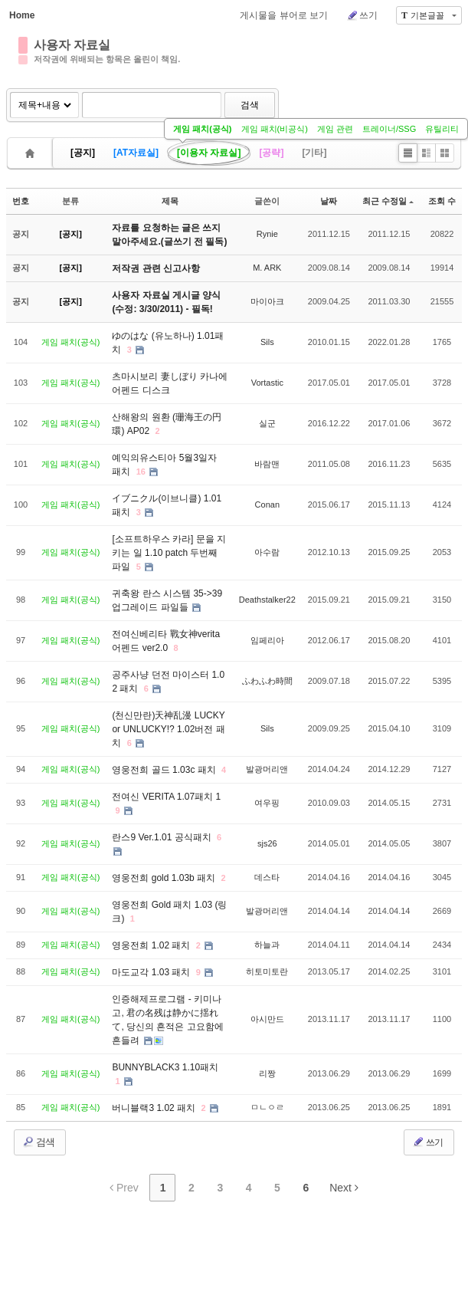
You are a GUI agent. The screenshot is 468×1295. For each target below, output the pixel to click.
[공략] (271, 152)
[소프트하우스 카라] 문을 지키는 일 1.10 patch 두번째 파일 (169, 553)
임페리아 (267, 640)
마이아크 (267, 301)
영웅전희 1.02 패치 (152, 945)
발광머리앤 (267, 769)
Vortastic (267, 382)
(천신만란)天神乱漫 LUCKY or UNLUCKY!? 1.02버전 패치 (168, 729)
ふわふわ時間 (267, 680)
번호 (20, 200)
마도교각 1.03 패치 (152, 972)
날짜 (328, 200)
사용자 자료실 (72, 44)
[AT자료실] (136, 152)
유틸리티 (442, 128)
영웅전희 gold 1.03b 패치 (165, 878)
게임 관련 (335, 128)
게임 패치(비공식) (274, 128)
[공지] (82, 152)
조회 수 (442, 200)
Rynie (267, 233)
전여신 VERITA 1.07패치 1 (166, 796)
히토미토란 (267, 971)
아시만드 (267, 1019)
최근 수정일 (388, 200)
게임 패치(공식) (202, 128)
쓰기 (362, 15)
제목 (170, 200)
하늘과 (267, 944)
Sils (267, 342)
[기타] (314, 152)
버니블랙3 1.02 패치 (155, 1108)
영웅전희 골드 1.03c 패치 (165, 769)
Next (343, 1188)
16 (141, 471)
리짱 (267, 1073)
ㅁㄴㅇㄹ (267, 1107)
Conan (267, 504)
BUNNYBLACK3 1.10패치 (165, 1067)
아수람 (267, 552)
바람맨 (267, 463)
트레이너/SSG (389, 128)
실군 (267, 423)
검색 (250, 105)
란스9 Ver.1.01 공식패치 (163, 837)
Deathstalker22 (267, 599)
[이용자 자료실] (209, 152)
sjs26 (267, 843)
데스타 (267, 877)
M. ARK (267, 267)
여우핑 (267, 802)
